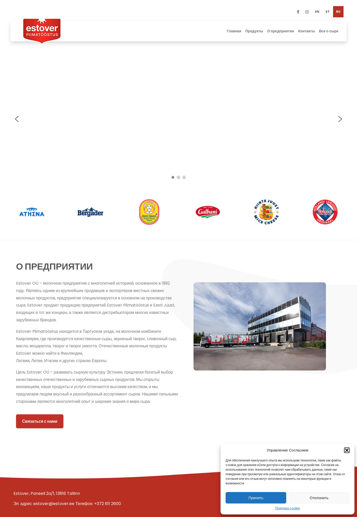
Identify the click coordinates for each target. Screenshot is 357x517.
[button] (346, 450)
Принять (256, 497)
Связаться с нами (39, 421)
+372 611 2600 (107, 504)
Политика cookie (287, 508)
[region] (178, 119)
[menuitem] (317, 11)
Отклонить (319, 497)
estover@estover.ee (53, 504)
